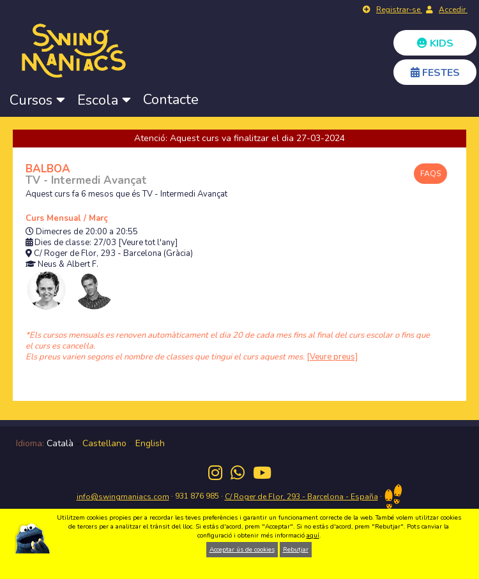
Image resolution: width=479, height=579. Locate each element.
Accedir (453, 9)
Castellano (104, 443)
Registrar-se (399, 9)
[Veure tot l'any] (148, 242)
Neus (47, 264)
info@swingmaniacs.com (123, 496)
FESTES (435, 73)
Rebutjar (295, 549)
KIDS (435, 43)
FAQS (430, 174)
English (150, 443)
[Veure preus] (332, 357)
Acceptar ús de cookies (242, 549)
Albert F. (82, 264)
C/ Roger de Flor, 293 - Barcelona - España (301, 496)
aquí (313, 535)
